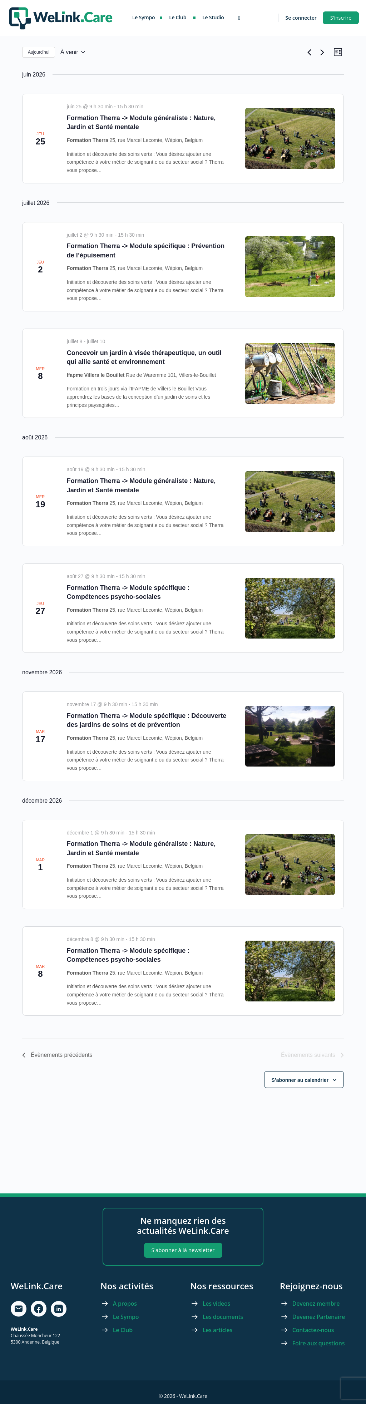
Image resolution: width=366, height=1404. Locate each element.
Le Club (123, 1330)
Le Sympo (126, 1317)
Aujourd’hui (38, 53)
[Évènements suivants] (320, 53)
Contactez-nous (313, 1330)
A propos (125, 1303)
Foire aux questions (318, 1343)
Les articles (217, 1330)
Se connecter (301, 17)
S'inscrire (340, 17)
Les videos (216, 1303)
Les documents (223, 1317)
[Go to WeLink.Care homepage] (60, 17)
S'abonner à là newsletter (183, 1249)
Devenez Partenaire (319, 1317)
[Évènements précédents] (307, 53)
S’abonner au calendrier (300, 1082)
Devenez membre (316, 1303)
